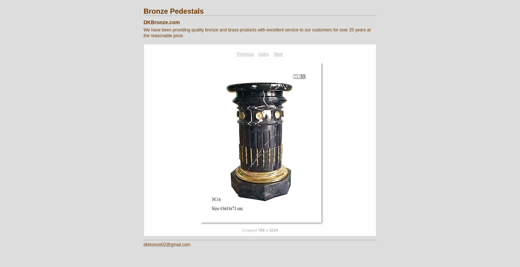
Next (278, 54)
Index (264, 54)
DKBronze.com (162, 22)
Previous (245, 54)
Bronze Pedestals (174, 11)
